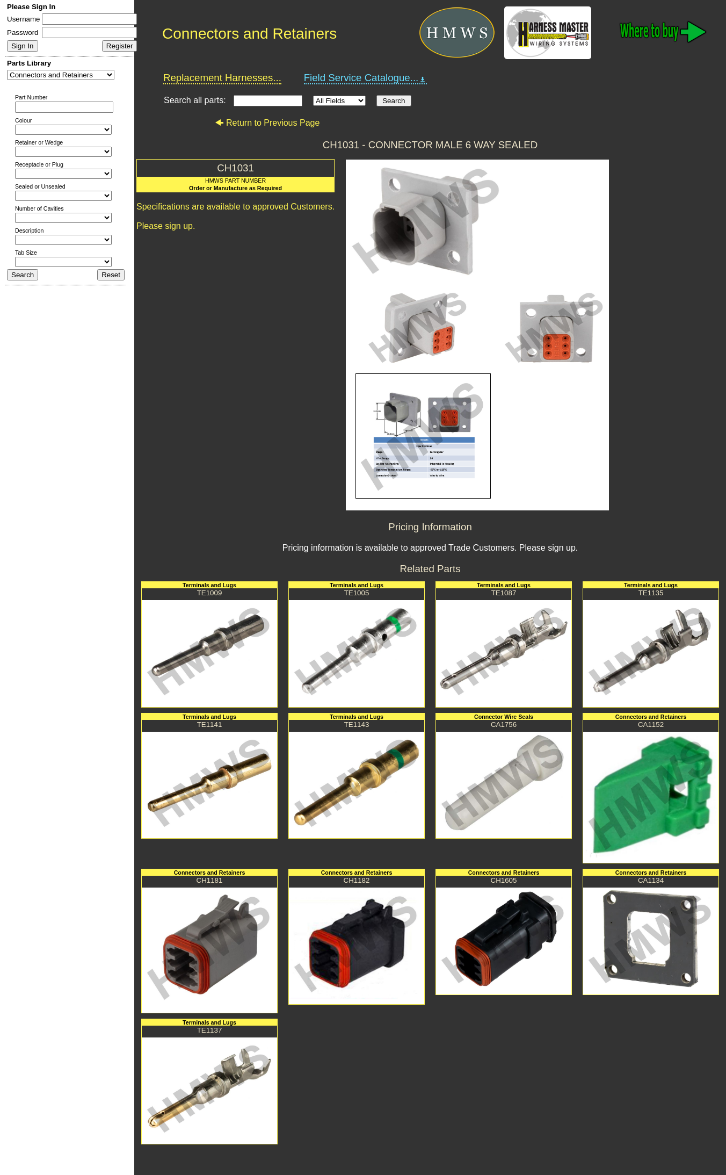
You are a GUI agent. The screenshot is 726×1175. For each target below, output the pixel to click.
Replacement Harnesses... (222, 77)
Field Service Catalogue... (365, 78)
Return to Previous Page (267, 122)
